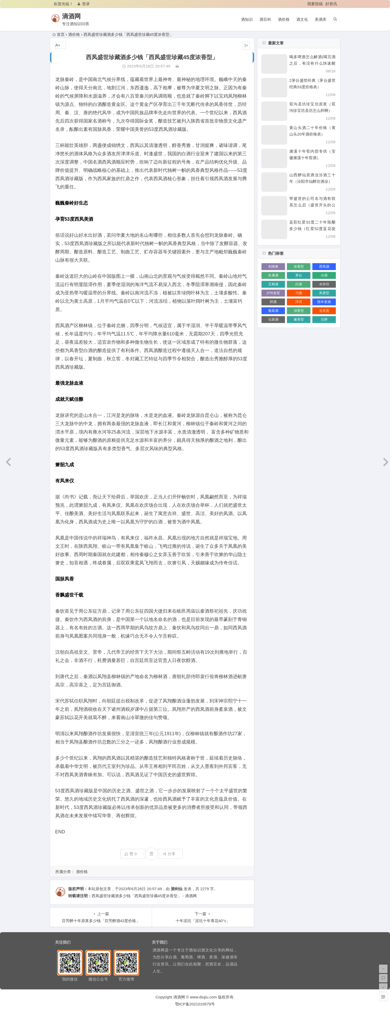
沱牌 (324, 319)
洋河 (298, 302)
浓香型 (299, 266)
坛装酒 (273, 319)
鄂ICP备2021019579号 (195, 1004)
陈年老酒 (324, 302)
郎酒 (273, 302)
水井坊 (324, 284)
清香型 (299, 311)
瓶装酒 (273, 311)
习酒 (298, 293)
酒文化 (302, 19)
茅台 (298, 275)
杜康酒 (273, 275)
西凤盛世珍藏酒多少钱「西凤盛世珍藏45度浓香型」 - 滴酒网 (144, 896)
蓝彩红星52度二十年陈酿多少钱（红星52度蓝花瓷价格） (312, 228)
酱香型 (299, 319)
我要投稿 (315, 4)
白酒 (298, 284)
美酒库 (320, 19)
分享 (169, 853)
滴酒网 (74, 16)
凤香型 (324, 293)
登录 (83, 4)
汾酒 (324, 275)
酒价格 (284, 19)
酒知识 (247, 19)
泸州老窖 (273, 293)
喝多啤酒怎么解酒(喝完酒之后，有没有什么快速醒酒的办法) (312, 63)
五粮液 (273, 284)
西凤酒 (324, 266)
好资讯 (331, 4)
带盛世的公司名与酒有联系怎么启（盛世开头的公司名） (312, 205)
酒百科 (265, 19)
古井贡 (324, 311)
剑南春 (273, 266)
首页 (58, 34)
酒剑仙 (176, 889)
